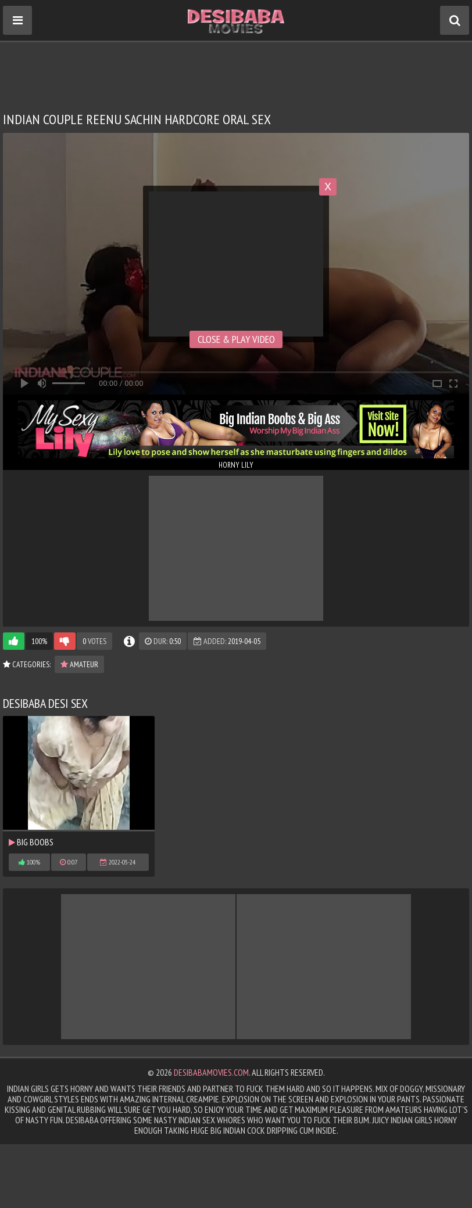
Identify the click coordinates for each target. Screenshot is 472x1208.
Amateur (79, 664)
